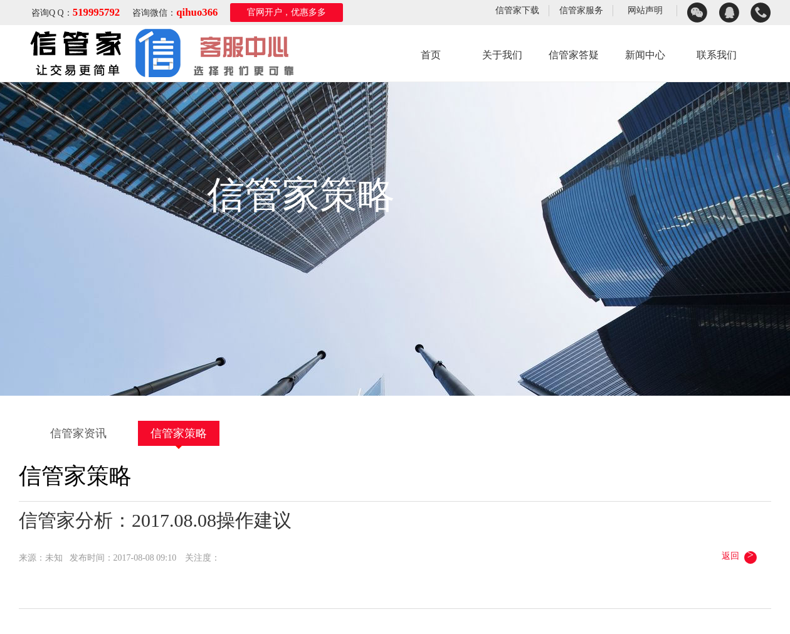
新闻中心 (645, 55)
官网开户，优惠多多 (286, 12)
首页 (431, 55)
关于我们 (502, 55)
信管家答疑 (574, 55)
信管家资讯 (78, 433)
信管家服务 (581, 10)
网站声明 (645, 10)
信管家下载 (517, 10)
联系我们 (717, 55)
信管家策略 (178, 433)
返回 (740, 556)
